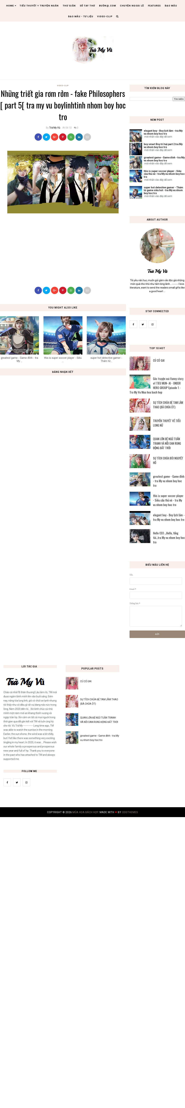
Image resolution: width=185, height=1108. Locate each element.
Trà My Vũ (54, 127)
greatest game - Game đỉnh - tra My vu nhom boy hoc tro (164, 159)
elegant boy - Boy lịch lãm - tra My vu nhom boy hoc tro (163, 132)
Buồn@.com (107, 5)
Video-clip (104, 16)
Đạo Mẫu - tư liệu (80, 16)
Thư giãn (69, 5)
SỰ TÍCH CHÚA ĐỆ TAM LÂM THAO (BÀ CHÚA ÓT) (168, 404)
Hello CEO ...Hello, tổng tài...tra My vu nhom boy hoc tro (169, 537)
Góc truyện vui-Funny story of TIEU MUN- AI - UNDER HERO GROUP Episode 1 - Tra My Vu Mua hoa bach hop (157, 385)
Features (154, 5)
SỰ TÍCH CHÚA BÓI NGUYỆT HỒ (168, 460)
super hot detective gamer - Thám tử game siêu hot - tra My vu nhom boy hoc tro (163, 190)
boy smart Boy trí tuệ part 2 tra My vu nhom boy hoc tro (163, 145)
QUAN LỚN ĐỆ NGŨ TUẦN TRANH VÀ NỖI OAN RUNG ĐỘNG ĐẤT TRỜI (167, 443)
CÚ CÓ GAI (158, 360)
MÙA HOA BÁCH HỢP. (86, 812)
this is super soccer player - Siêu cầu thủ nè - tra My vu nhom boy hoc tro (164, 174)
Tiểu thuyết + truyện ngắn (39, 5)
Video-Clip (63, 86)
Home (11, 5)
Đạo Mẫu (171, 5)
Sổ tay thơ (87, 5)
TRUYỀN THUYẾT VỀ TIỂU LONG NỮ (167, 423)
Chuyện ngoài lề (132, 5)
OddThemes (130, 812)
